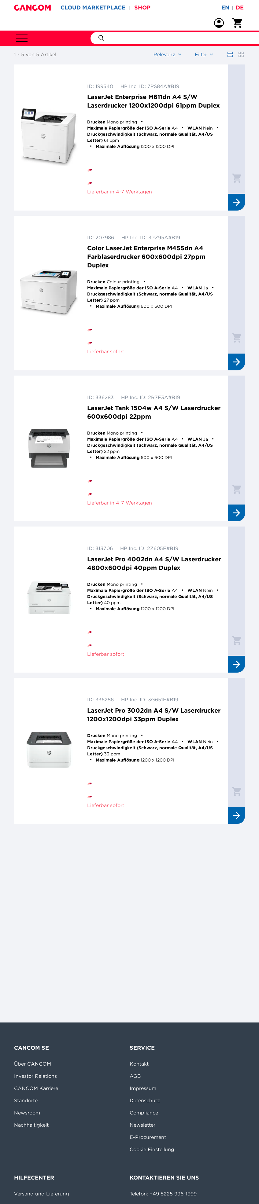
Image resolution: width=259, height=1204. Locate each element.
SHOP (142, 7)
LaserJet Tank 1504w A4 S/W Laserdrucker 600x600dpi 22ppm (153, 412)
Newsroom (27, 1113)
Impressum (143, 1088)
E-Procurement (148, 1137)
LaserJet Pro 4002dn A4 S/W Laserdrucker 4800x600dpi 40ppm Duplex (154, 563)
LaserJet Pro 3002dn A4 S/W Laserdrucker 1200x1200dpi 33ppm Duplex (153, 715)
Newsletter (142, 1125)
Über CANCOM (32, 1064)
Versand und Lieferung (41, 1194)
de (240, 7)
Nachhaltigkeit (31, 1125)
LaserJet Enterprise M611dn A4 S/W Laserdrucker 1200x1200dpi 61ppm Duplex (153, 101)
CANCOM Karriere (36, 1088)
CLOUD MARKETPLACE (93, 7)
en (225, 7)
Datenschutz (145, 1100)
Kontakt (139, 1064)
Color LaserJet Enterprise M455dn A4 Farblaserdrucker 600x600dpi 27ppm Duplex (146, 256)
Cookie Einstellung (152, 1149)
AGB (135, 1076)
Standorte (26, 1100)
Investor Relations (35, 1076)
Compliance (144, 1113)
